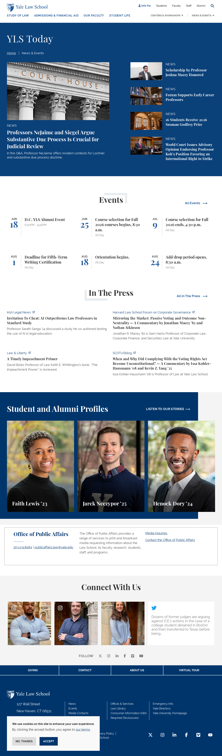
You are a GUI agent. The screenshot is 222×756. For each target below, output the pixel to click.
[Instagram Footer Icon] (162, 735)
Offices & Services (122, 703)
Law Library (118, 708)
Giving (33, 670)
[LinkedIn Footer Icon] (174, 735)
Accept (48, 741)
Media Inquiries (156, 533)
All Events (193, 203)
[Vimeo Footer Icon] (198, 735)
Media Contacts (78, 713)
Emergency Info (163, 703)
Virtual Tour (189, 670)
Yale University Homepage (170, 713)
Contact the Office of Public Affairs (170, 540)
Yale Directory (162, 708)
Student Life (119, 15)
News (72, 703)
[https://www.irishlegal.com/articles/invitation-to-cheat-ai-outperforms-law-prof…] (58, 324)
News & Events (201, 15)
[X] (100, 656)
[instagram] (108, 656)
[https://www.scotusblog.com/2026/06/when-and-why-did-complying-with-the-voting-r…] (164, 364)
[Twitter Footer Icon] (150, 735)
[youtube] (141, 656)
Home (11, 53)
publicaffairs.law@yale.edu (54, 547)
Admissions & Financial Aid (56, 15)
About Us (137, 670)
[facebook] (125, 656)
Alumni (201, 5)
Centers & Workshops (166, 15)
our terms (83, 729)
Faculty (176, 5)
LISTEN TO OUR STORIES (165, 409)
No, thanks (24, 741)
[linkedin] (117, 656)
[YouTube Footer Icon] (210, 735)
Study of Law (18, 15)
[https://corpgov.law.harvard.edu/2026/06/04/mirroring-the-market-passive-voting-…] (164, 326)
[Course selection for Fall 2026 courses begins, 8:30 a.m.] (111, 227)
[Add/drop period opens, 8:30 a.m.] (181, 262)
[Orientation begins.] (111, 262)
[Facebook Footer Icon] (186, 735)
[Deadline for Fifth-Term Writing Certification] (40, 262)
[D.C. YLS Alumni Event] (40, 227)
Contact (85, 670)
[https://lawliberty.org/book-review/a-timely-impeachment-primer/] (58, 362)
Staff (188, 5)
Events (73, 708)
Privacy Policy (105, 733)
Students (161, 5)
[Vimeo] (132, 656)
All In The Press (189, 296)
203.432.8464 (23, 547)
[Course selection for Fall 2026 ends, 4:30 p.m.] (181, 227)
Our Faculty (94, 15)
